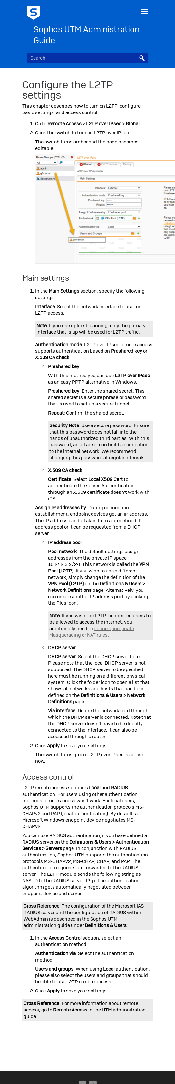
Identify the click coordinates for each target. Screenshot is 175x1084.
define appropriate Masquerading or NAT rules (91, 631)
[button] (142, 58)
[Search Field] (87, 58)
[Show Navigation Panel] (144, 11)
